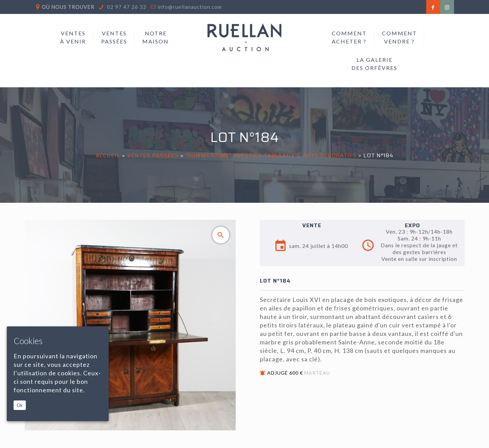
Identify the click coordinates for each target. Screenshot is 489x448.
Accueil (108, 155)
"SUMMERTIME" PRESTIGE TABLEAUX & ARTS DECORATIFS (271, 155)
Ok (20, 405)
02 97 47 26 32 (126, 7)
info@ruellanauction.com (190, 7)
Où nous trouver (68, 7)
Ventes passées (153, 155)
